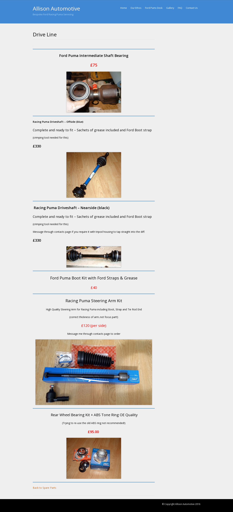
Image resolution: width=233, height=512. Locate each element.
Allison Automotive (56, 8)
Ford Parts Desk (154, 7)
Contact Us (192, 7)
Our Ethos (136, 7)
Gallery (170, 7)
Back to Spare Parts (44, 487)
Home (123, 7)
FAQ (180, 7)
